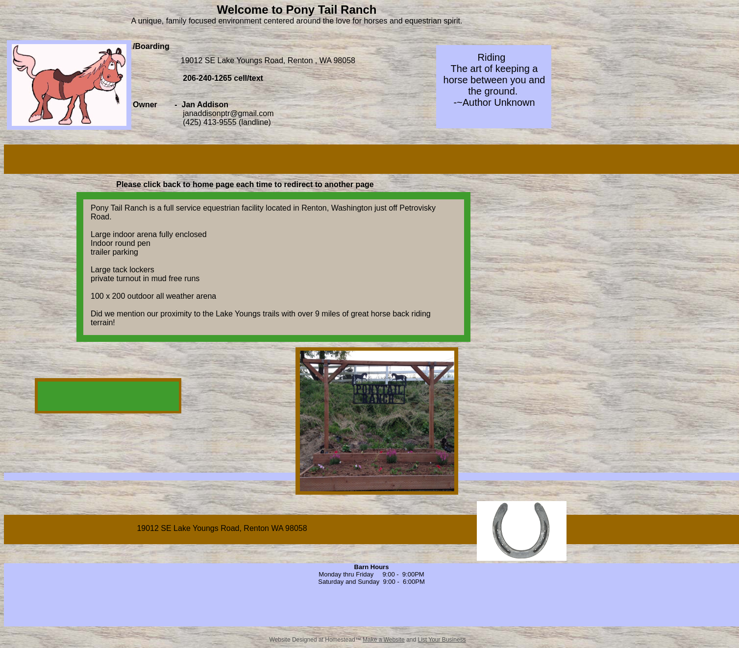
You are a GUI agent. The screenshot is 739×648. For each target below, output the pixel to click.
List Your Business (442, 639)
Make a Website (384, 639)
